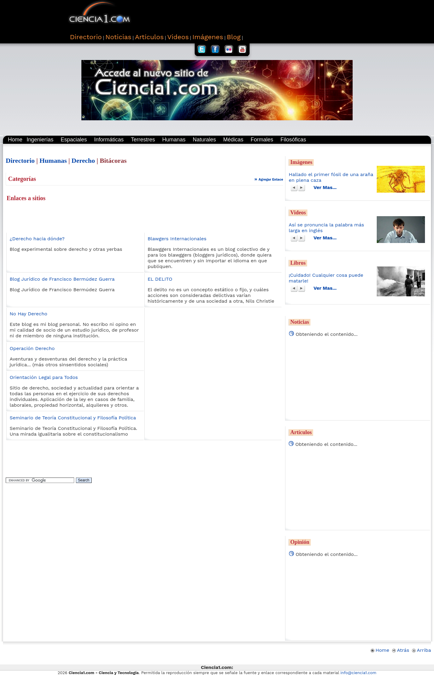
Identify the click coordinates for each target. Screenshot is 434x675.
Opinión (299, 542)
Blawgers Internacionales (177, 238)
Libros (298, 263)
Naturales (204, 140)
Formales (261, 140)
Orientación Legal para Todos (44, 377)
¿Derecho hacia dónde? (37, 238)
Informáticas (109, 140)
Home (15, 140)
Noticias (299, 322)
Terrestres (143, 140)
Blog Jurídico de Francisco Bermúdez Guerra (62, 279)
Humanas (173, 140)
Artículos (301, 432)
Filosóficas (293, 140)
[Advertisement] (256, 15)
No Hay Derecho (28, 314)
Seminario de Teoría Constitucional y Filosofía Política (73, 418)
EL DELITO (160, 279)
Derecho (83, 160)
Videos (298, 213)
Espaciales (74, 140)
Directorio (20, 160)
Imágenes (301, 162)
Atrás (400, 650)
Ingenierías (40, 140)
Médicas (233, 140)
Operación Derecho (32, 348)
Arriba (421, 650)
